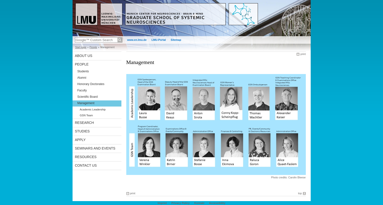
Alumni (81, 77)
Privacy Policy (180, 203)
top (300, 193)
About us (83, 56)
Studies (82, 131)
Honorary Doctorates (91, 84)
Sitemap (176, 39)
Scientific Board (87, 96)
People (93, 47)
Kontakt (199, 203)
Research (84, 123)
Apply (80, 140)
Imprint (162, 203)
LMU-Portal (158, 39)
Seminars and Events (95, 148)
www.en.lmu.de (137, 39)
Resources (86, 157)
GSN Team (86, 115)
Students (83, 71)
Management (86, 103)
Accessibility (217, 203)
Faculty (82, 90)
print (303, 54)
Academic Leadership (93, 109)
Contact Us (86, 165)
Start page (80, 47)
